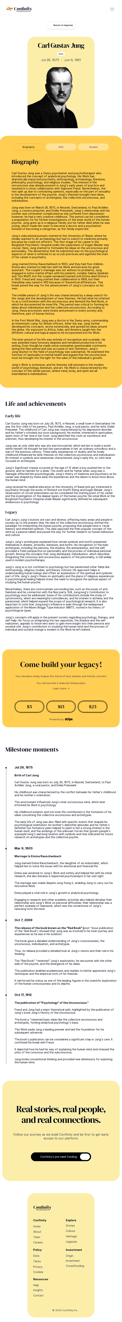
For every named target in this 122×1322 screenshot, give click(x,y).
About (37, 1231)
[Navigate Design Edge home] (19, 9)
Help (36, 1285)
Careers (38, 1242)
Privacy (38, 1266)
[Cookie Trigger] (38, 1272)
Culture (70, 1231)
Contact (38, 1295)
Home (36, 1226)
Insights (38, 1290)
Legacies (71, 1241)
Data (36, 1255)
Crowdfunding (75, 1265)
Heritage (71, 1236)
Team (36, 1237)
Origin (69, 1255)
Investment (73, 1260)
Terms (37, 1261)
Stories (70, 1225)
